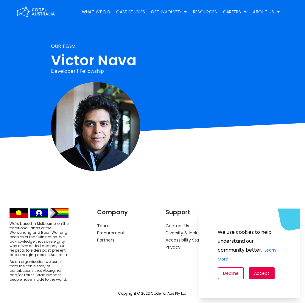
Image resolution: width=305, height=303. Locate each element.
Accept (261, 273)
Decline (231, 273)
